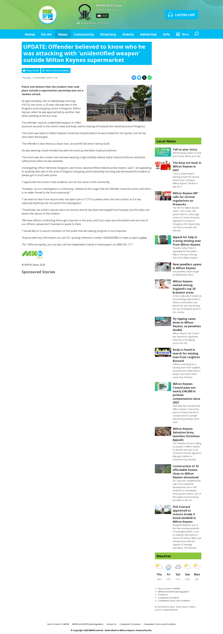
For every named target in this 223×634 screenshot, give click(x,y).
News (63, 34)
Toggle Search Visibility (196, 34)
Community (84, 34)
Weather (163, 556)
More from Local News (57, 70)
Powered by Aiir (170, 609)
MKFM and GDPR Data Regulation (173, 591)
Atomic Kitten (88, 22)
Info (166, 34)
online (143, 237)
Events (128, 34)
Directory (108, 34)
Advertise (148, 34)
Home (30, 34)
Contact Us (163, 594)
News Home (33, 70)
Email (102, 15)
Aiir (150, 630)
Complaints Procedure (168, 597)
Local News (166, 141)
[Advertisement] (178, 88)
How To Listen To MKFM (169, 588)
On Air (46, 34)
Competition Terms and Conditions (174, 600)
